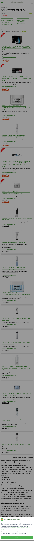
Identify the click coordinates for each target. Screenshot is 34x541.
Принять (17, 537)
